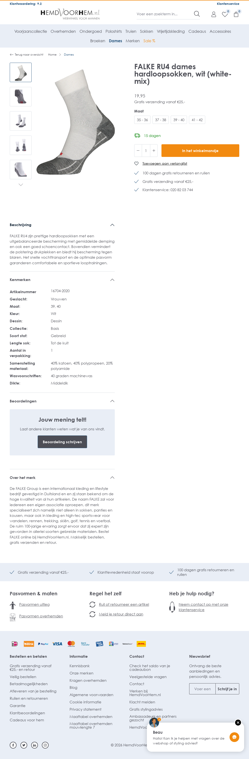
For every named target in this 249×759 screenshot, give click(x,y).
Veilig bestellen (23, 676)
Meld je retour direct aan (121, 614)
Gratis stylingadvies (146, 709)
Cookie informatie (85, 702)
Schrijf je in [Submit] (227, 689)
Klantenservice (228, 4)
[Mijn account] (211, 14)
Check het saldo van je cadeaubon (149, 668)
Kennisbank (80, 666)
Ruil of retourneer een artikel (124, 604)
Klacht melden (142, 702)
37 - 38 (160, 120)
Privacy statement (85, 709)
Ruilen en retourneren (29, 698)
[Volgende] (21, 185)
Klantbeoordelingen (27, 713)
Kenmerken (20, 279)
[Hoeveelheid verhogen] (154, 150)
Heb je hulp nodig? (191, 593)
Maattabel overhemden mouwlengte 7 (91, 725)
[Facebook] (13, 745)
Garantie (18, 705)
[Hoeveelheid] (146, 150)
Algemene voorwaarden (91, 694)
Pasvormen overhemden (41, 616)
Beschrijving (20, 224)
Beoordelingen (23, 401)
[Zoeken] (197, 14)
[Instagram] (45, 745)
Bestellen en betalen (28, 656)
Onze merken (81, 673)
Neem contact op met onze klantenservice (203, 607)
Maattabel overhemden (91, 716)
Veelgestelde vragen (148, 676)
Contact (136, 656)
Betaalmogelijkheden (29, 684)
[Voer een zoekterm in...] (165, 14)
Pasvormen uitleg (34, 604)
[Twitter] (23, 745)
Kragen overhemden (88, 680)
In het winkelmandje (200, 150)
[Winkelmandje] (233, 14)
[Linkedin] (34, 745)
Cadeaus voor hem (27, 720)
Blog (73, 687)
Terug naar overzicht (26, 55)
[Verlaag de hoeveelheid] (138, 150)
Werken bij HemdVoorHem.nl (145, 693)
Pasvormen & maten (33, 593)
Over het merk (23, 477)
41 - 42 (197, 120)
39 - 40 (178, 120)
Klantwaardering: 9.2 (26, 4)
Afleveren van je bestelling (33, 691)
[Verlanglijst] (222, 14)
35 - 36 (142, 120)
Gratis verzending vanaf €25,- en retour (31, 668)
